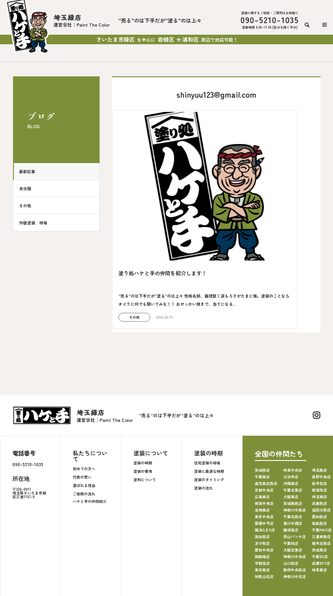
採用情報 (201, 555)
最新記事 (30, 171)
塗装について (150, 403)
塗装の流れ (203, 438)
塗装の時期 (142, 413)
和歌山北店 (264, 526)
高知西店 (262, 486)
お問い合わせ (225, 555)
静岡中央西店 (294, 520)
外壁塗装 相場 (36, 223)
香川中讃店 (292, 473)
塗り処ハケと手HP (257, 555)
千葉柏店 (290, 493)
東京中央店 (264, 466)
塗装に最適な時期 (209, 421)
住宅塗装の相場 (207, 413)
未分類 (28, 188)
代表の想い (82, 427)
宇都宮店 (262, 513)
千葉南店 (262, 426)
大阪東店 (290, 446)
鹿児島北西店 (266, 433)
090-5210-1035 (27, 414)
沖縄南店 (290, 433)
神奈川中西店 (294, 460)
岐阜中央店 (292, 420)
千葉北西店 (292, 466)
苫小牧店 (262, 493)
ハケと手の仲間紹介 (90, 451)
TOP (64, 555)
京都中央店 (264, 440)
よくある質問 (176, 555)
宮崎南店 (262, 460)
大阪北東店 (292, 500)
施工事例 (131, 555)
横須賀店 (290, 480)
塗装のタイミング (209, 429)
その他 (28, 205)
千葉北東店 (292, 440)
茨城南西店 (292, 453)
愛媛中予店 (264, 473)
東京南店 (262, 520)
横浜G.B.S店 (265, 480)
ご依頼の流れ (84, 443)
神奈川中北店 (294, 526)
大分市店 (290, 426)
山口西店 (290, 513)
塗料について (144, 429)
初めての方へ (84, 418)
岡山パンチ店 (294, 486)
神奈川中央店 (294, 506)
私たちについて (90, 406)
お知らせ (152, 555)
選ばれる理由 (84, 435)
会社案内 (82, 555)
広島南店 (262, 446)
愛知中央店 (264, 500)
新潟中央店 (264, 453)
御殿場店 (262, 506)
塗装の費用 (142, 421)
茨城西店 (262, 420)
